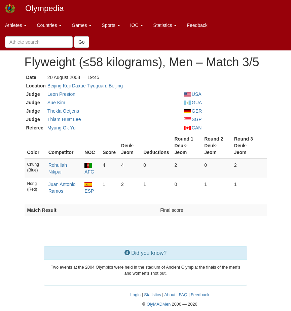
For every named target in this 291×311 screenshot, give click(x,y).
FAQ (183, 295)
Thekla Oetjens (63, 111)
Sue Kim (56, 102)
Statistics (165, 25)
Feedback (197, 25)
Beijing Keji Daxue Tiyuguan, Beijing (85, 85)
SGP (193, 119)
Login (135, 295)
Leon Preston (61, 94)
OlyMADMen (159, 304)
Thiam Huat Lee (64, 119)
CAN (193, 127)
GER (193, 111)
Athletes (16, 25)
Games (82, 25)
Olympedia (44, 8)
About (169, 295)
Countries (49, 25)
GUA (193, 102)
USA (193, 94)
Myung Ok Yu (61, 127)
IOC (136, 25)
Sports (111, 25)
